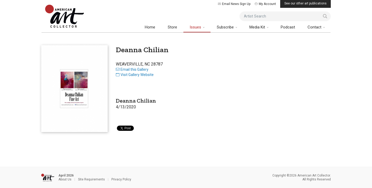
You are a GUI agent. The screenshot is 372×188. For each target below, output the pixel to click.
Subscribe (226, 27)
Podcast (288, 27)
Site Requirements (91, 179)
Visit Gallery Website (135, 75)
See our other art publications (305, 3)
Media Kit (257, 27)
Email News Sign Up (234, 4)
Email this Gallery (132, 69)
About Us (64, 179)
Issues (196, 27)
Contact (315, 27)
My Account (265, 4)
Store (172, 27)
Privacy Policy (121, 179)
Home (150, 27)
